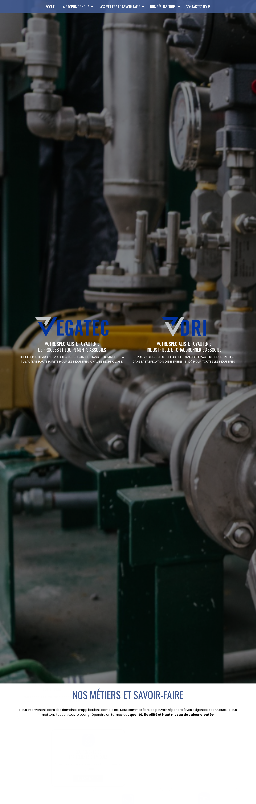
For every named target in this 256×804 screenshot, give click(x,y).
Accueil (51, 6)
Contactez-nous (198, 6)
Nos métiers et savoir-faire (121, 6)
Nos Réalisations (165, 6)
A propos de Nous (78, 6)
